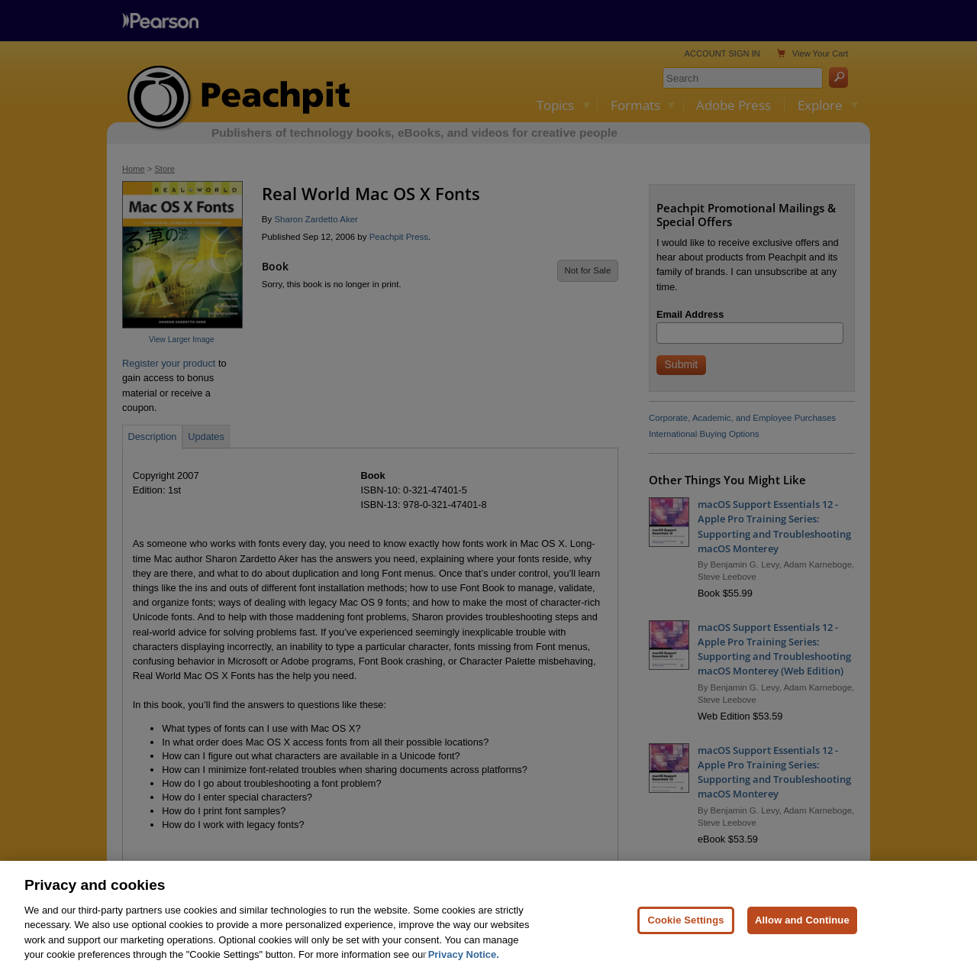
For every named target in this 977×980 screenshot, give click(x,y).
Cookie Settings (685, 947)
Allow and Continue (802, 947)
